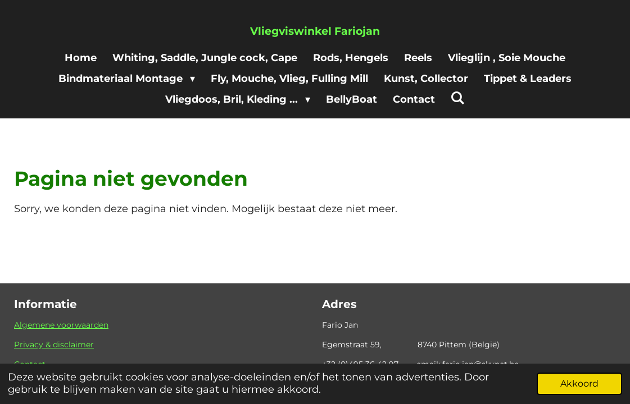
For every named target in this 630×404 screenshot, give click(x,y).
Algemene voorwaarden (61, 325)
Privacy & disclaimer (54, 344)
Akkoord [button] (579, 383)
